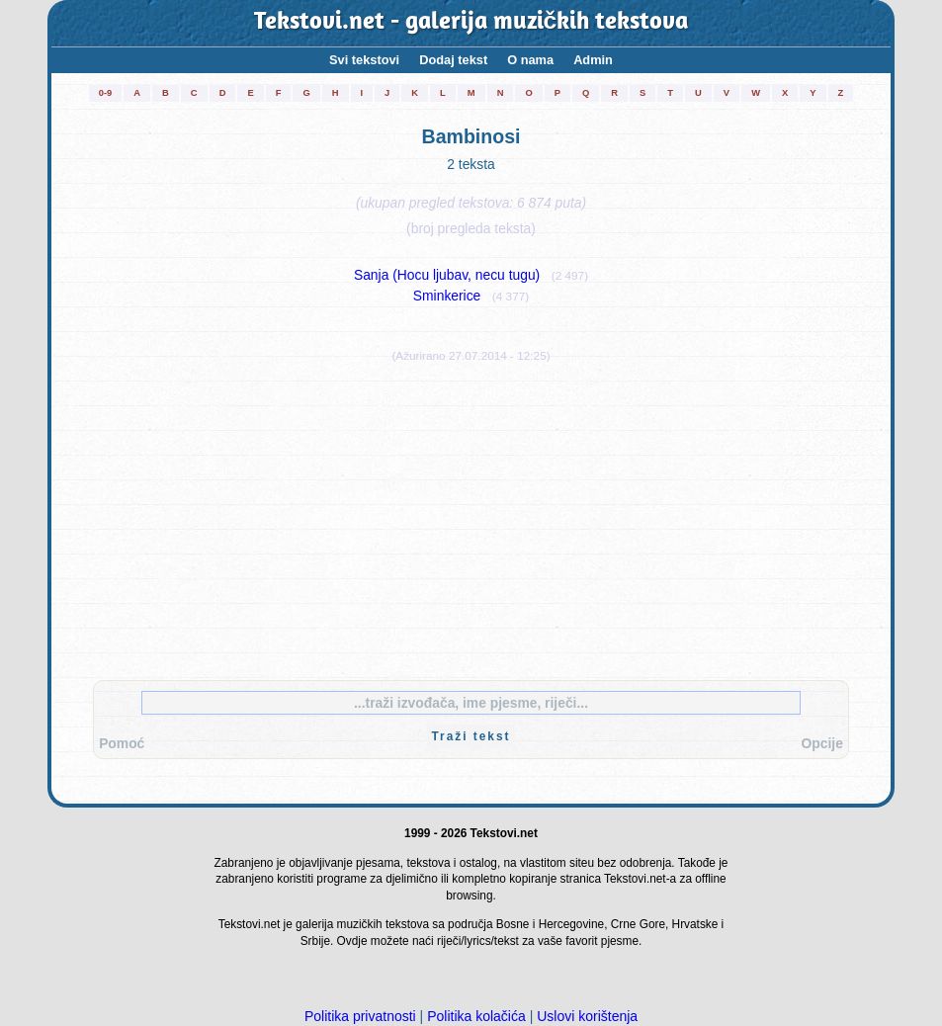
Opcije (822, 743)
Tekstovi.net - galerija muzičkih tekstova (471, 23)
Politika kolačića (476, 1016)
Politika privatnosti (360, 1016)
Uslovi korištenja (587, 1016)
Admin (593, 59)
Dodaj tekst (453, 59)
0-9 (106, 93)
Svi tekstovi (364, 59)
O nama (530, 59)
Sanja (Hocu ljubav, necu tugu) (447, 275)
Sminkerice (446, 295)
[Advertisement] (471, 517)
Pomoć (121, 743)
